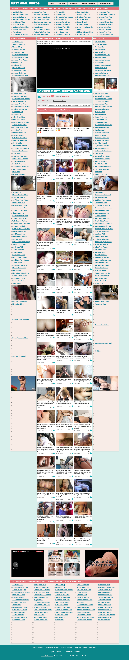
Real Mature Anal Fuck (107, 14)
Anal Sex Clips (17, 252)
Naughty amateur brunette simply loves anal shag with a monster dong (82, 472)
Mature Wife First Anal (42, 32)
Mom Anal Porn (18, 270)
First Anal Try (60, 14)
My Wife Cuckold (105, 29)
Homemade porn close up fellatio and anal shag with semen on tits (45, 472)
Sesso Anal (16, 283)
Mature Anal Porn (83, 14)
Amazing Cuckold (105, 27)
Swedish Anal (82, 22)
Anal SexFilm (17, 65)
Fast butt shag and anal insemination (63, 311)
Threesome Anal (83, 34)
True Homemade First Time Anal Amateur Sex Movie (45, 220)
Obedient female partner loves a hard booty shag (81, 402)
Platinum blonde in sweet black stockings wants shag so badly (82, 426)
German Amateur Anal (103, 65)
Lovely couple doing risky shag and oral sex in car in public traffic (45, 449)
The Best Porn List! (84, 17)
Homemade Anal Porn (20, 14)
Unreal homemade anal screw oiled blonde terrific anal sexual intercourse (82, 221)
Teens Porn (17, 32)
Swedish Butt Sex (101, 119)
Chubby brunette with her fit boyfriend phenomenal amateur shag (46, 358)
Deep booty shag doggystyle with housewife (45, 334)
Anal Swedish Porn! (102, 148)
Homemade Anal (101, 57)
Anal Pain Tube (18, 12)
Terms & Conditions (73, 652)
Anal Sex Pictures (105, 3)
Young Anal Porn (40, 12)
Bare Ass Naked (18, 24)
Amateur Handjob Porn (20, 226)
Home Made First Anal (20, 55)
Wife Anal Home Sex (41, 24)
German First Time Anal (21, 320)
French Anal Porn (105, 32)
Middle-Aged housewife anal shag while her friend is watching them (46, 426)
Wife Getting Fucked (19, 221)
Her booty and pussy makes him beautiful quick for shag (64, 357)
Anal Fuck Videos (18, 234)
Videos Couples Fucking (21, 242)
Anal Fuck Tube (18, 249)
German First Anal (19, 356)
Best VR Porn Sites (19, 29)
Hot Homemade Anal (19, 265)
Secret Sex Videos (19, 244)
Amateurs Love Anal (63, 34)
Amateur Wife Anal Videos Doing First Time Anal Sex (82, 151)
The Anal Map (60, 12)
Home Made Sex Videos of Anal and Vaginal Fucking (64, 174)
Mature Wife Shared (19, 257)
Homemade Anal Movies (21, 19)
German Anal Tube (101, 236)
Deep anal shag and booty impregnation (82, 311)
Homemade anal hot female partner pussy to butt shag (64, 425)
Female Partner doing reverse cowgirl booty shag (82, 357)
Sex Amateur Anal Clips (42, 22)
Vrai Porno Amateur (63, 29)
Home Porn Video (18, 255)
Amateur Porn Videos (89, 647)
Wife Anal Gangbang (63, 24)
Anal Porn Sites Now (41, 19)
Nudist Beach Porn (19, 281)
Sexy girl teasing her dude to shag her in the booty (45, 380)
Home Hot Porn (82, 19)
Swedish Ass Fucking (20, 151)
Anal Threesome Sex (106, 34)
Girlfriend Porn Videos (85, 32)
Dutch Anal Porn (104, 12)
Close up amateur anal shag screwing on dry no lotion (82, 380)
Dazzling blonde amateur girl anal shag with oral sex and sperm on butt (64, 472)
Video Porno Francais (85, 27)
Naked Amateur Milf (19, 276)
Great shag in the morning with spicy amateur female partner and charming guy (82, 449)
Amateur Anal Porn (105, 17)
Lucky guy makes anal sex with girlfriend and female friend (64, 198)
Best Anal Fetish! (83, 12)
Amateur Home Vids (41, 34)
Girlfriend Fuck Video (20, 127)
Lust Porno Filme (19, 22)
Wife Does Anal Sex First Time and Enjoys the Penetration (45, 175)
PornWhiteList (61, 19)
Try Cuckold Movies (106, 24)
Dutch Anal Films (18, 278)
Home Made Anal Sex (20, 338)
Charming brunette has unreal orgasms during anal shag (82, 335)
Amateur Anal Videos (88, 3)
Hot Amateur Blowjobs (42, 29)
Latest (52, 3)
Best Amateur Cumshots (21, 223)
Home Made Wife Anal (20, 216)
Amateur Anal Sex (18, 263)
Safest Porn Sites (105, 19)
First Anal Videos (38, 647)
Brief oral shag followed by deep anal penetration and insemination (45, 403)
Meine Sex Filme (18, 304)
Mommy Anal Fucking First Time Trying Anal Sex (45, 151)
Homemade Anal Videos (64, 17)
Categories (77, 647)
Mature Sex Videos (19, 268)
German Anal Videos (19, 301)
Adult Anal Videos (18, 247)
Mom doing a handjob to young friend (44, 197)
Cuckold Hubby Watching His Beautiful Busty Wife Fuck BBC (82, 198)
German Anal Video (102, 325)
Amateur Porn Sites (63, 22)
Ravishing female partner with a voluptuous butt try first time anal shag (45, 244)
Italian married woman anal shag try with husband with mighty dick (64, 449)
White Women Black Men (21, 229)
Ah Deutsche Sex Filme (21, 27)
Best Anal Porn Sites (63, 27)
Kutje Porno (38, 27)
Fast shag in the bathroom (64, 242)
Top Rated (61, 3)
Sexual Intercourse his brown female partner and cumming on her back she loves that (64, 222)
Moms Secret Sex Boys (20, 273)
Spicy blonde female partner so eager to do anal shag (64, 402)
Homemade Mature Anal (103, 343)
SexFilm (98, 351)
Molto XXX (81, 29)
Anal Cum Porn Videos (20, 260)
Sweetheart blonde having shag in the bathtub (45, 288)
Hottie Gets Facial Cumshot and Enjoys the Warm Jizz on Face (64, 152)
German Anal (17, 239)
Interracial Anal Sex (106, 22)
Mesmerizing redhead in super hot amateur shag (63, 334)
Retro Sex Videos (62, 32)
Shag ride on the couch (81, 242)
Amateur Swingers (19, 17)
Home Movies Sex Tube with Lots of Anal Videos (83, 174)
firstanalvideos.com (47, 656)
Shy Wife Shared (83, 24)
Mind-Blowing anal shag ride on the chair (63, 380)
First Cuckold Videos (20, 34)
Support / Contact (55, 652)
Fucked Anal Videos (19, 236)
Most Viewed (73, 3)
